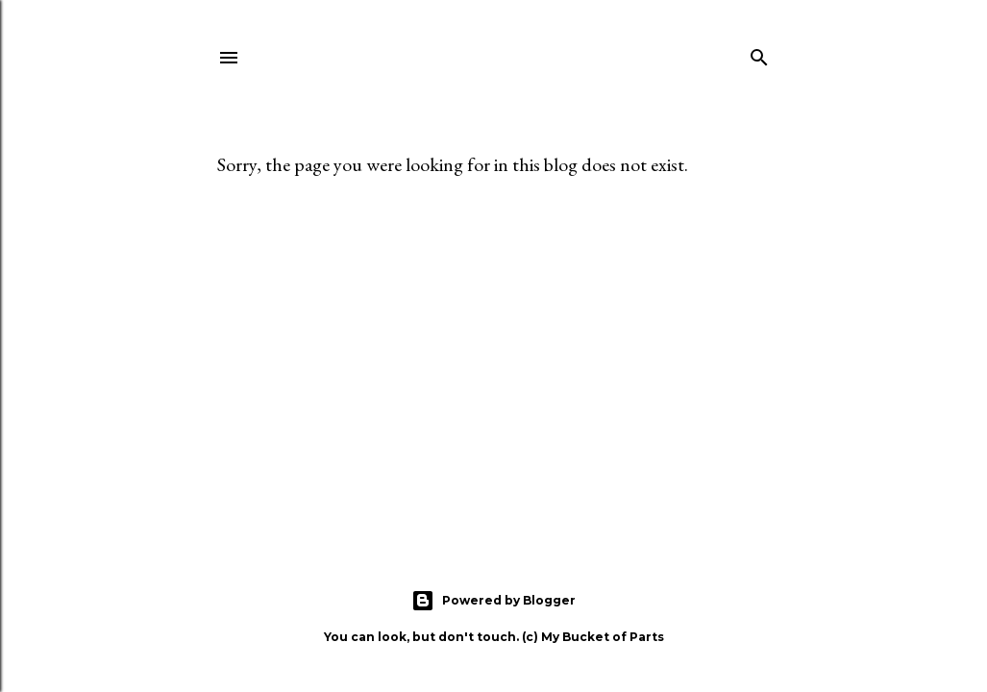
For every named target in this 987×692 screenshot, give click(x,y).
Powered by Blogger (493, 600)
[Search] (759, 54)
